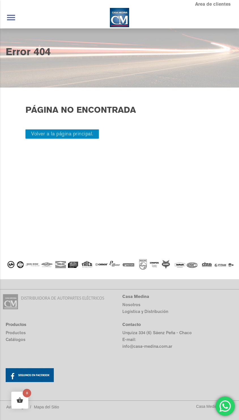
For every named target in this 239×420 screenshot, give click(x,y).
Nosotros (131, 304)
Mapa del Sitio (46, 407)
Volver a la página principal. (62, 134)
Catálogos (15, 339)
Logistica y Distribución (145, 311)
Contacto (131, 324)
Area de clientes (213, 4)
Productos (16, 332)
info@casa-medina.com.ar (147, 346)
